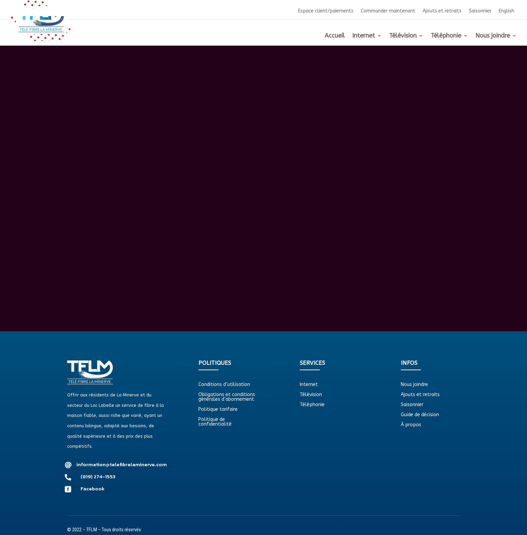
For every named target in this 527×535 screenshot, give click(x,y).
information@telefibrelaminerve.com (122, 464)
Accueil (335, 36)
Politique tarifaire (218, 409)
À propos (411, 425)
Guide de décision (420, 415)
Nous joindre (492, 36)
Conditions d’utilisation (224, 384)
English (506, 11)
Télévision (403, 36)
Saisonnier (480, 11)
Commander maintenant (388, 11)
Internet (363, 36)
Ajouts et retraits (442, 11)
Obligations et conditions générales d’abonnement (226, 397)
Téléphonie (446, 36)
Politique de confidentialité (215, 422)
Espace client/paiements (325, 11)
